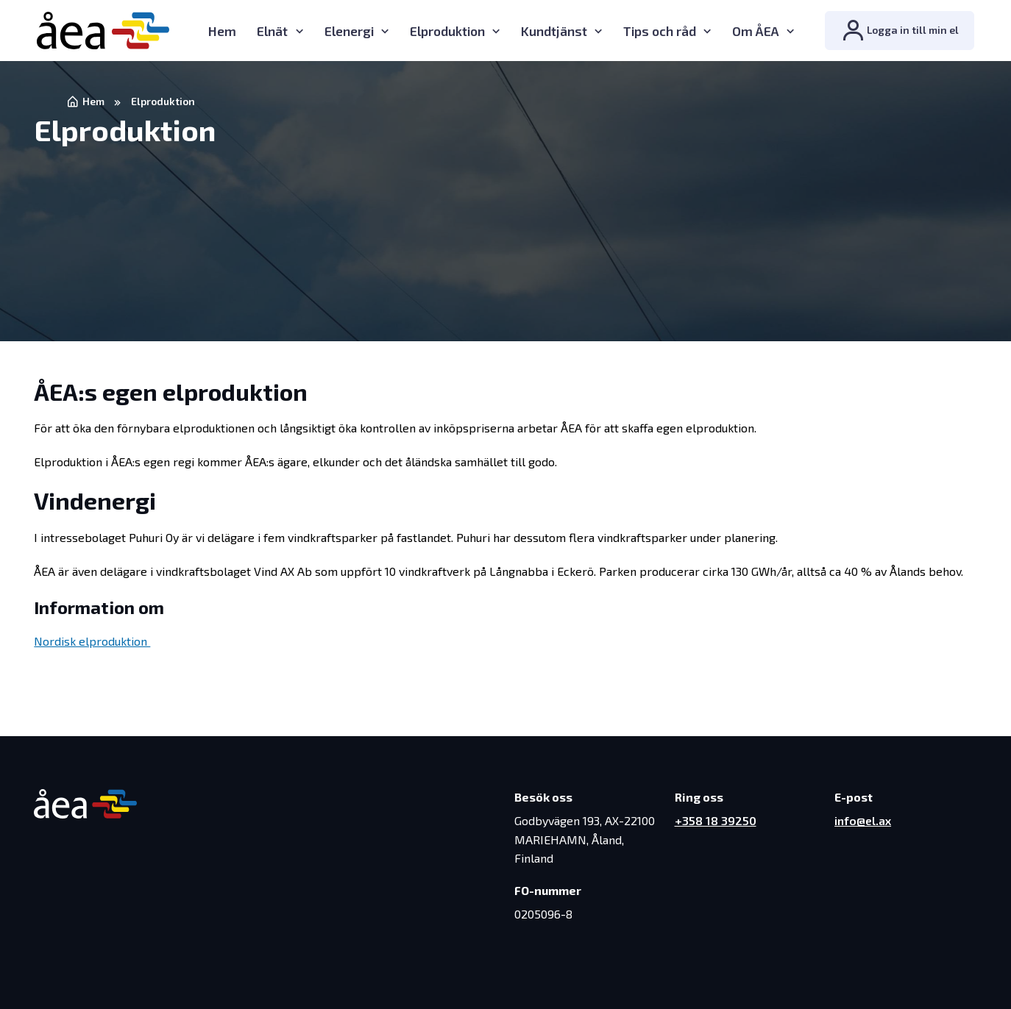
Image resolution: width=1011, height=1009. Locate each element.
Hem (222, 31)
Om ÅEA (755, 31)
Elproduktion (447, 31)
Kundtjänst (554, 31)
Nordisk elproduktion (92, 641)
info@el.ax (862, 820)
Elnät (272, 31)
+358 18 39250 (715, 820)
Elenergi (349, 31)
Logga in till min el (899, 31)
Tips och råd (659, 31)
